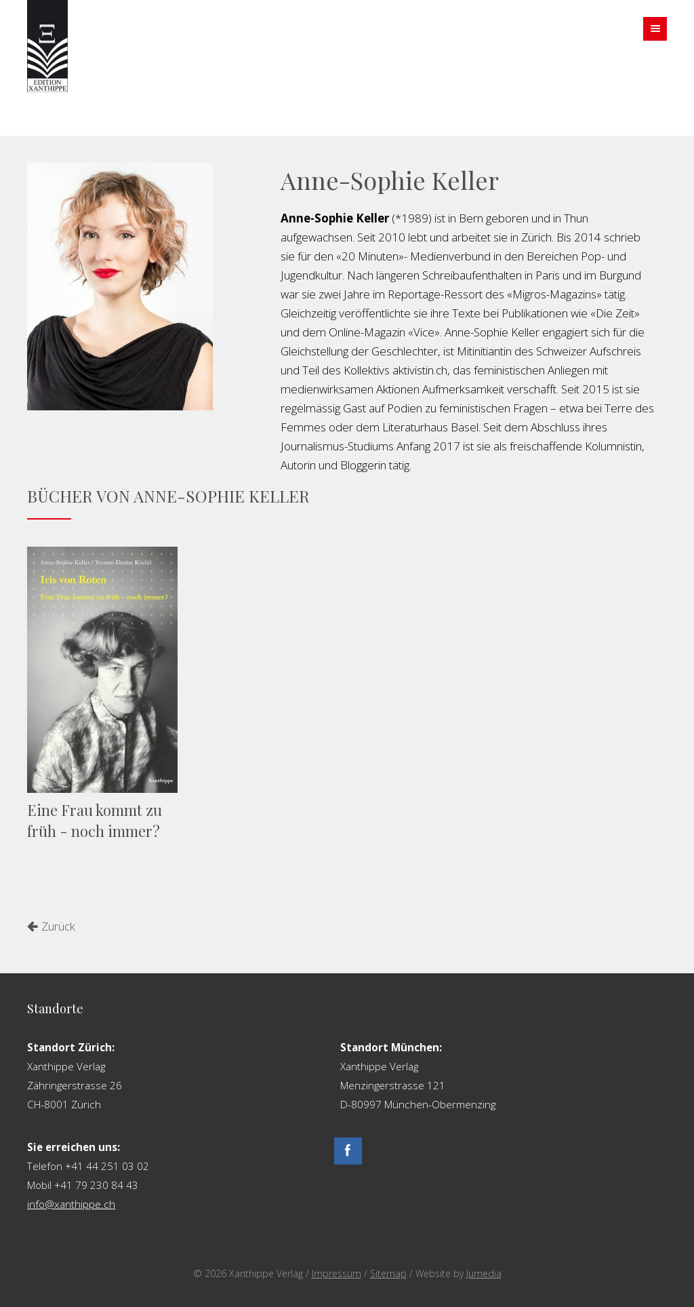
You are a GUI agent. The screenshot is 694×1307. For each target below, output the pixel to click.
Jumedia (484, 1273)
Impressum (336, 1273)
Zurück (58, 926)
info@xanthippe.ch (71, 1204)
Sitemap (388, 1273)
